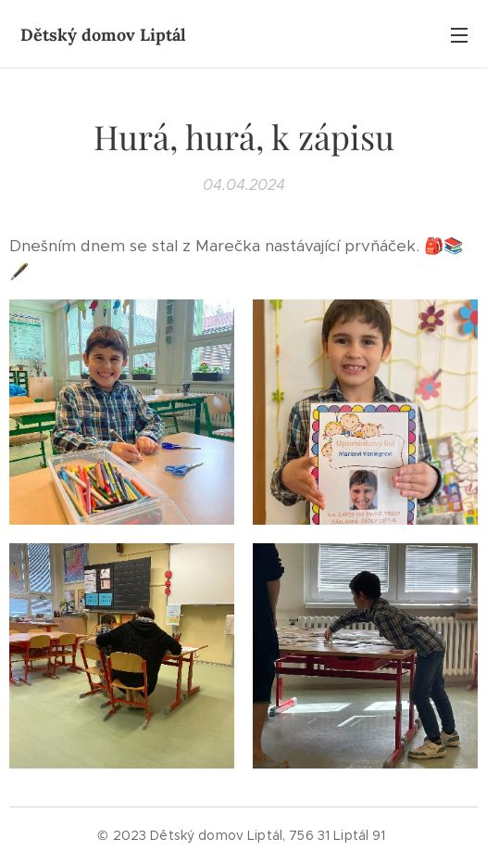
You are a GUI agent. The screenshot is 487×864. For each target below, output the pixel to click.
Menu (459, 35)
